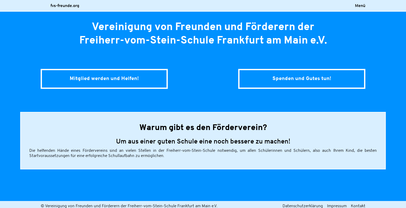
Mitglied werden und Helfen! (104, 78)
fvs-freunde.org (64, 6)
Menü (360, 6)
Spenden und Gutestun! (301, 78)
